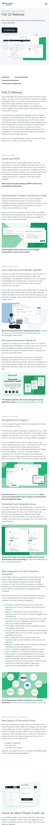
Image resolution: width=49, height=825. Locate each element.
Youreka (8, 661)
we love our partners (20, 577)
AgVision (8, 612)
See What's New (9, 30)
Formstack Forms (21, 77)
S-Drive (8, 649)
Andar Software (11, 619)
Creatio (8, 631)
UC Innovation (10, 654)
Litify (7, 638)
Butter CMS (9, 626)
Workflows (6, 77)
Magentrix (9, 645)
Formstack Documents (10, 80)
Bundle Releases (18, 11)
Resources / (6, 11)
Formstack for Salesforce (11, 84)
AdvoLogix (9, 605)
